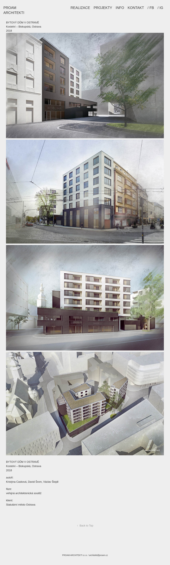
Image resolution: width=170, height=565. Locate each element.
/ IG (160, 8)
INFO (120, 8)
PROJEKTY (103, 8)
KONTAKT (136, 8)
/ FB (150, 8)
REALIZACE (80, 8)
